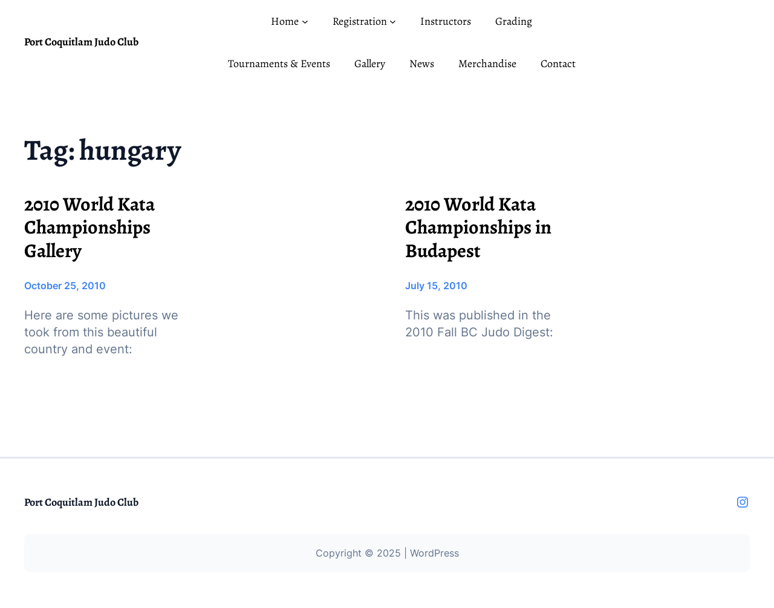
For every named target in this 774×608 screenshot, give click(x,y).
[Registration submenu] (392, 21)
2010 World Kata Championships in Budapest (478, 227)
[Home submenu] (305, 21)
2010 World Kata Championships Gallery (89, 227)
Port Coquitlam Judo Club (81, 41)
